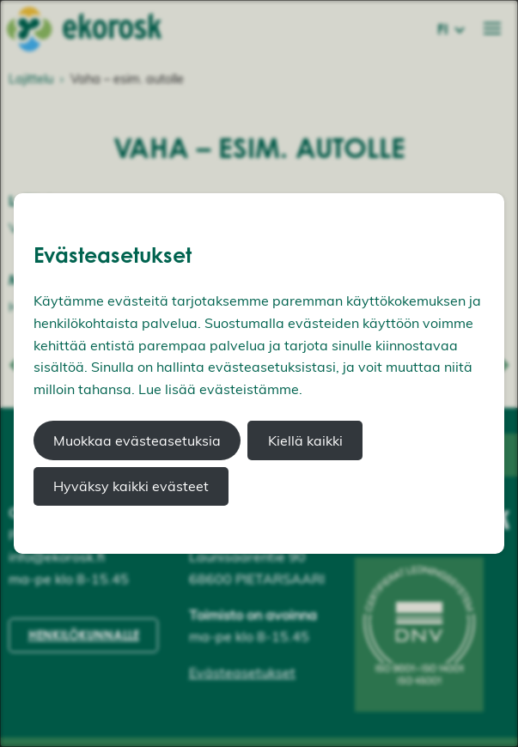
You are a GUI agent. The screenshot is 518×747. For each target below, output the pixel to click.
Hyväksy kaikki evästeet (131, 486)
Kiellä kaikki (305, 440)
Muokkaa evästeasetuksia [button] (137, 440)
